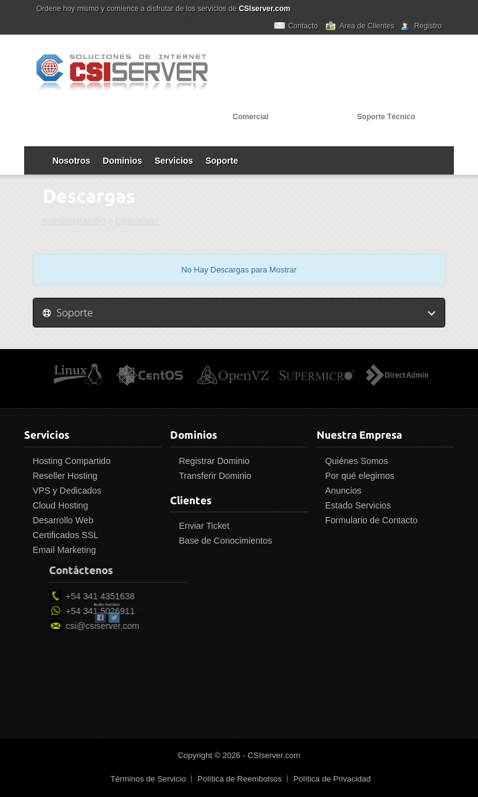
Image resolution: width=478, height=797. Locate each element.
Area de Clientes (367, 26)
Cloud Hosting (57, 505)
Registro (428, 26)
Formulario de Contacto (368, 520)
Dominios (122, 161)
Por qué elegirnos (356, 476)
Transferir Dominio (212, 476)
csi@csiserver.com (144, 626)
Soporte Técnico (386, 116)
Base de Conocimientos (223, 541)
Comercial (250, 116)
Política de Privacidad (331, 778)
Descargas (138, 221)
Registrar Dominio (211, 461)
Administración (74, 221)
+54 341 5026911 (142, 611)
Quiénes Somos (353, 461)
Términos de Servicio (148, 778)
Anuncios (340, 490)
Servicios (174, 161)
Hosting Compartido (69, 461)
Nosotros (71, 161)
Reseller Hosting (62, 476)
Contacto (303, 26)
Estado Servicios (355, 505)
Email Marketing (61, 550)
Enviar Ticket (201, 526)
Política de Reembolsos (239, 778)
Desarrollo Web (60, 520)
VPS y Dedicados (64, 490)
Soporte (221, 161)
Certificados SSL (62, 535)
